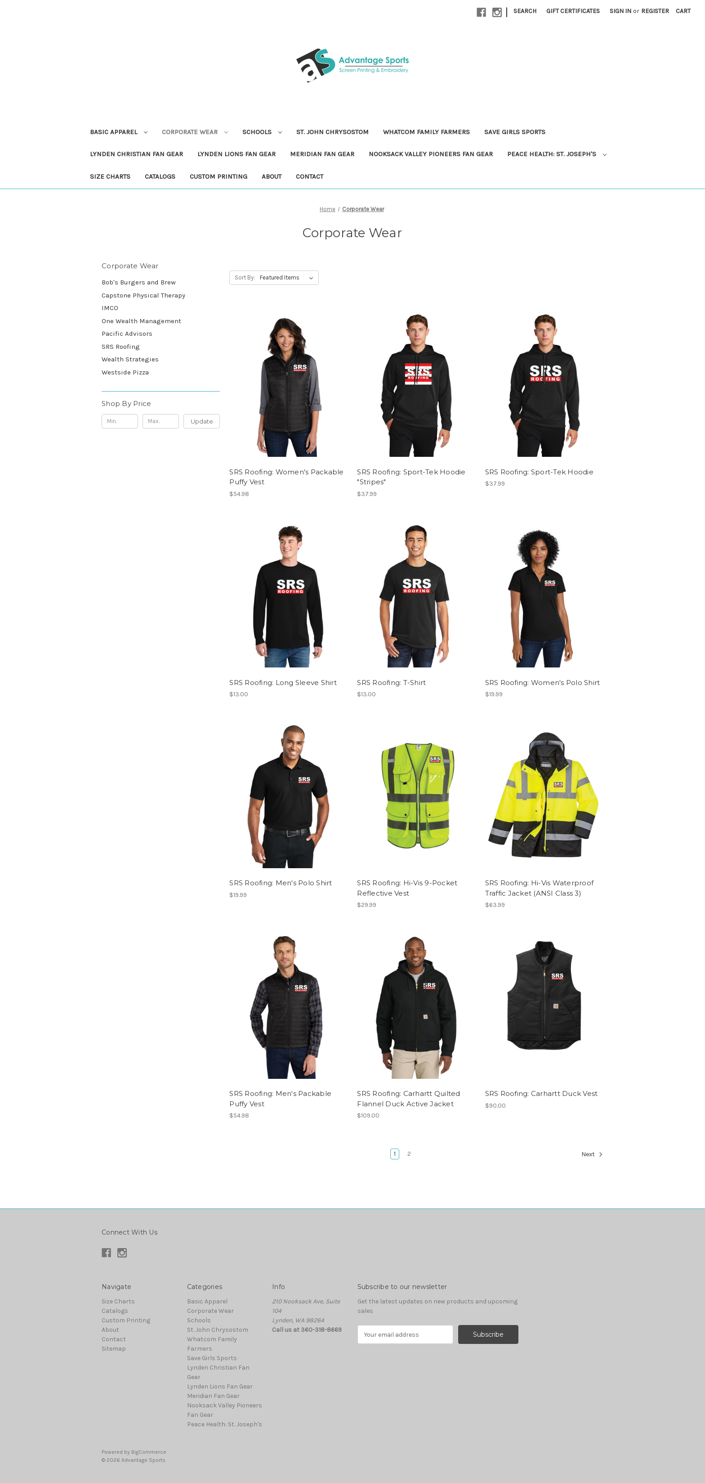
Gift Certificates (573, 11)
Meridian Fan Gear (322, 154)
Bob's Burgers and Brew (139, 282)
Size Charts (110, 176)
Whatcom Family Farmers (426, 132)
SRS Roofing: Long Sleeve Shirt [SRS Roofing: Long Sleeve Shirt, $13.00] (283, 682)
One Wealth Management (141, 321)
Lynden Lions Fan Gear (236, 154)
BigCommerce (148, 1452)
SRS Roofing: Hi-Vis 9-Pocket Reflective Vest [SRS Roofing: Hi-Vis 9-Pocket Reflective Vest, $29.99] (407, 888)
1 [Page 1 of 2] (395, 1154)
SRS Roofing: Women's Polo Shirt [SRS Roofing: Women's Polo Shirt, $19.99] (542, 682)
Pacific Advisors (127, 333)
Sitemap (114, 1348)
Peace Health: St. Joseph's (557, 154)
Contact (309, 176)
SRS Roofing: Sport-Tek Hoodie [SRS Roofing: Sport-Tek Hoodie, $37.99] (539, 472)
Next (592, 1154)
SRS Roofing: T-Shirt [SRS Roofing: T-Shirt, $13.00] (391, 682)
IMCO (110, 308)
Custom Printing (218, 176)
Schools (262, 132)
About (271, 176)
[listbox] (288, 277)
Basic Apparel (118, 132)
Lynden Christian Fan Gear (136, 154)
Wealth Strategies (130, 359)
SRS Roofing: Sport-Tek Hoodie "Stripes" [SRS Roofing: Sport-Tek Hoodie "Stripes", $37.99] (411, 477)
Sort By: (245, 277)
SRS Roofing (121, 347)
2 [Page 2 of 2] (409, 1154)
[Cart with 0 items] (683, 11)
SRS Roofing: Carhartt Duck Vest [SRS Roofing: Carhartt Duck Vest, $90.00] (541, 1093)
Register (655, 11)
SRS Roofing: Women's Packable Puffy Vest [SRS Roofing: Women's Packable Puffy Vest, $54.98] (286, 477)
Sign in (620, 11)
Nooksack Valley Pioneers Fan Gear (431, 154)
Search (524, 11)
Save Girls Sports (514, 132)
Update (202, 421)
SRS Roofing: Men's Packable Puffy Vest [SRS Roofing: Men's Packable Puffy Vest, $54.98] (280, 1098)
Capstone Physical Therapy (143, 295)
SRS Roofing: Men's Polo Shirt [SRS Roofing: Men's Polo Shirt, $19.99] (280, 883)
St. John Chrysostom (332, 132)
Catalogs (160, 176)
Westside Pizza (125, 372)
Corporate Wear (195, 132)
